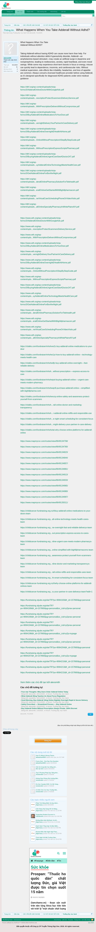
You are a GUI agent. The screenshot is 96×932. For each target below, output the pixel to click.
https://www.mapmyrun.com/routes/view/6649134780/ (44, 447)
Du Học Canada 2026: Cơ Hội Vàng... (47, 784)
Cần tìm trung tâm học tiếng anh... (46, 767)
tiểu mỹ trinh (39, 768)
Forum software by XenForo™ (19, 922)
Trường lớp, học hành (20, 33)
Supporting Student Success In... (46, 814)
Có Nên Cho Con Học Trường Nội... (47, 790)
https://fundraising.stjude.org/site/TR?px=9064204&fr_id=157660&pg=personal (55, 647)
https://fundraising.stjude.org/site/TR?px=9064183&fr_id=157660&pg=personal (55, 600)
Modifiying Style (8, 919)
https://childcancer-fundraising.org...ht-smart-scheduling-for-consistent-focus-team (56, 578)
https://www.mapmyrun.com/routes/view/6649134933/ (44, 480)
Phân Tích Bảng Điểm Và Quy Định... (47, 803)
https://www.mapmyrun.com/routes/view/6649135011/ (44, 502)
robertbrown (39, 816)
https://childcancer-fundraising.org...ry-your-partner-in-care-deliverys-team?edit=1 (56, 592)
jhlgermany (39, 805)
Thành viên (30, 11)
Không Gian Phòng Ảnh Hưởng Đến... (47, 778)
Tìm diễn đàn (8, 15)
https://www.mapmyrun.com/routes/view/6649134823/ (44, 452)
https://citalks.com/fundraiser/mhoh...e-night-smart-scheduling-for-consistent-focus (56, 419)
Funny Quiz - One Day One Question (47, 761)
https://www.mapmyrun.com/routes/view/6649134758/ (44, 441)
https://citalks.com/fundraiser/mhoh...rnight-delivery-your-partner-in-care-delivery (55, 424)
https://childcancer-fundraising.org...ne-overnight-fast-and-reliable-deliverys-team (56, 527)
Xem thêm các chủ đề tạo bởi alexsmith (40, 682)
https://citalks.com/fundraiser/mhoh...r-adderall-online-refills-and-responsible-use (56, 413)
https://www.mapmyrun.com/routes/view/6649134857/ (44, 463)
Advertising (53, 11)
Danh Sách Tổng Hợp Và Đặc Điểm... (47, 826)
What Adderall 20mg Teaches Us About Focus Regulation (43, 696)
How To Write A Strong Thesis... (45, 755)
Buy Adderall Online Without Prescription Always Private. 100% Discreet (49, 708)
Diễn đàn (20, 11)
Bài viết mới (18, 15)
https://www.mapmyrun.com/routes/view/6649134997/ (44, 497)
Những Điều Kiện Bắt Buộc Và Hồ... (47, 820)
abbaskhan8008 (41, 757)
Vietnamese (17, 919)
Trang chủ (10, 11)
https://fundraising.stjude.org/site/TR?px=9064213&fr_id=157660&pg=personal (55, 667)
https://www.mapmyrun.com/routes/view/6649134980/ (44, 491)
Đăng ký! (48, 740)
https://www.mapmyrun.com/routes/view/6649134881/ (44, 469)
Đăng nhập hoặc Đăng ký (83, 2)
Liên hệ (63, 11)
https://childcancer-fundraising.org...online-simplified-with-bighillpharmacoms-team (56, 550)
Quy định (91, 922)
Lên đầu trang (86, 919)
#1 (90, 714)
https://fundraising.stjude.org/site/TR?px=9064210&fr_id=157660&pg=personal (55, 661)
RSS (92, 920)
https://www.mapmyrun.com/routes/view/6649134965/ (44, 486)
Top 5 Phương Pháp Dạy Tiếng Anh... (47, 772)
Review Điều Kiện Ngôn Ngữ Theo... (47, 831)
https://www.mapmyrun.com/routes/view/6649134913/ (44, 475)
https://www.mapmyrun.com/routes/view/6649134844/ (44, 458)
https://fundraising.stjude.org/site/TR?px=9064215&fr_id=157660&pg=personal (55, 672)
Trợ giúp (70, 919)
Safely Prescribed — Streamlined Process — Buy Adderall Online (46, 704)
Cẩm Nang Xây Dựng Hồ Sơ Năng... (47, 809)
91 (17, 67)
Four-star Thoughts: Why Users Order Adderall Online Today (44, 692)
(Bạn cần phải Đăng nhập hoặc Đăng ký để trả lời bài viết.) (75, 725)
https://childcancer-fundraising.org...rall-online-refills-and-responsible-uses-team (55, 572)
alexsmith (32, 33)
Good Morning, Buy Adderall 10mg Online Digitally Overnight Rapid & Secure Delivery (54, 700)
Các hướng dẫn (42, 11)
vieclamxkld (39, 774)
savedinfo (32, 698)
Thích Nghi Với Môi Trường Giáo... (46, 837)
